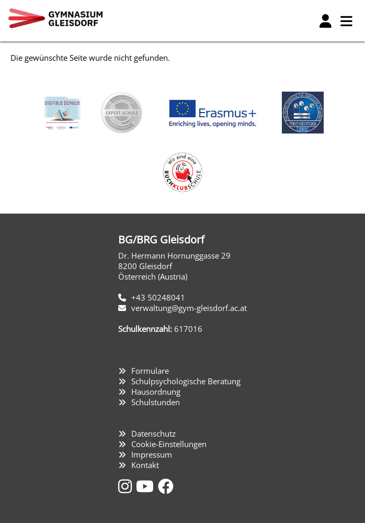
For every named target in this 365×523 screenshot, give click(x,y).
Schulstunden (155, 402)
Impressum (151, 454)
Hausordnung (155, 391)
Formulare (150, 370)
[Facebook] (166, 486)
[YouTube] (147, 486)
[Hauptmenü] (346, 20)
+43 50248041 (158, 297)
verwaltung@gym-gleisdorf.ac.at (189, 308)
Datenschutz (153, 433)
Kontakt (145, 465)
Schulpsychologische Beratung (186, 381)
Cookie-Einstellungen (169, 444)
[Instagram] (127, 486)
